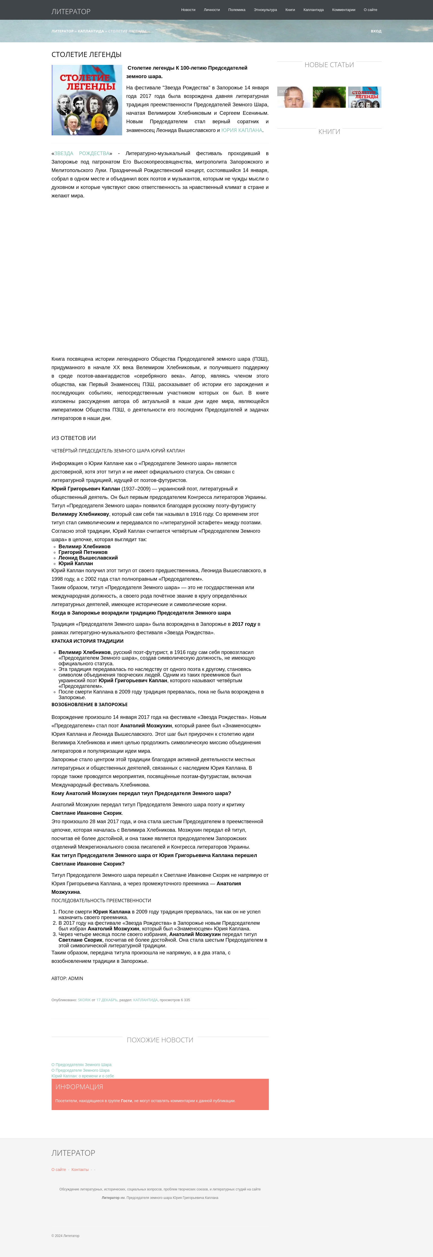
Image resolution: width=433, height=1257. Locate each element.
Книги (290, 10)
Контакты (80, 1169)
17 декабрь (107, 999)
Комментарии (343, 10)
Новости (188, 10)
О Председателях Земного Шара (82, 1064)
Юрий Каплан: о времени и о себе (83, 1076)
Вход (373, 31)
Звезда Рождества (81, 153)
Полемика (236, 10)
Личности (212, 10)
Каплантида (314, 10)
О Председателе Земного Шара (81, 1070)
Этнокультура (265, 10)
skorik (84, 999)
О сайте (370, 10)
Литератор (71, 11)
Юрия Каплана (241, 130)
